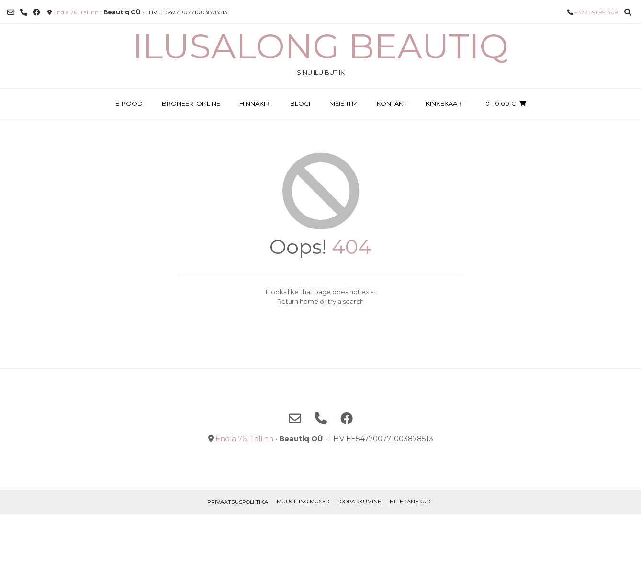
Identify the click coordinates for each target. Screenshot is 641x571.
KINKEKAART (445, 103)
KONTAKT (391, 103)
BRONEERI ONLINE (191, 103)
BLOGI (300, 103)
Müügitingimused (303, 501)
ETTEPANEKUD (410, 501)
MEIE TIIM (343, 103)
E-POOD (129, 103)
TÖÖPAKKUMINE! (359, 501)
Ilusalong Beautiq (320, 46)
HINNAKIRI (255, 103)
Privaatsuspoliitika (237, 502)
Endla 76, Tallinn (76, 12)
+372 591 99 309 (596, 12)
